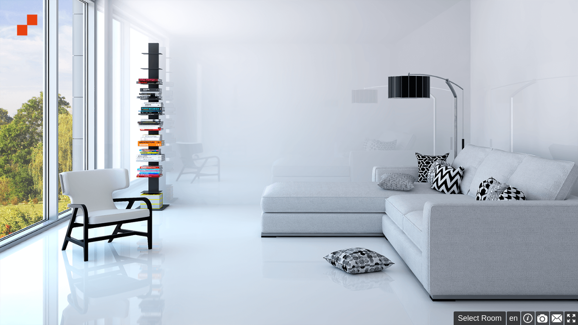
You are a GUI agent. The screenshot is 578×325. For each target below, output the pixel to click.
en (513, 318)
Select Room (480, 318)
